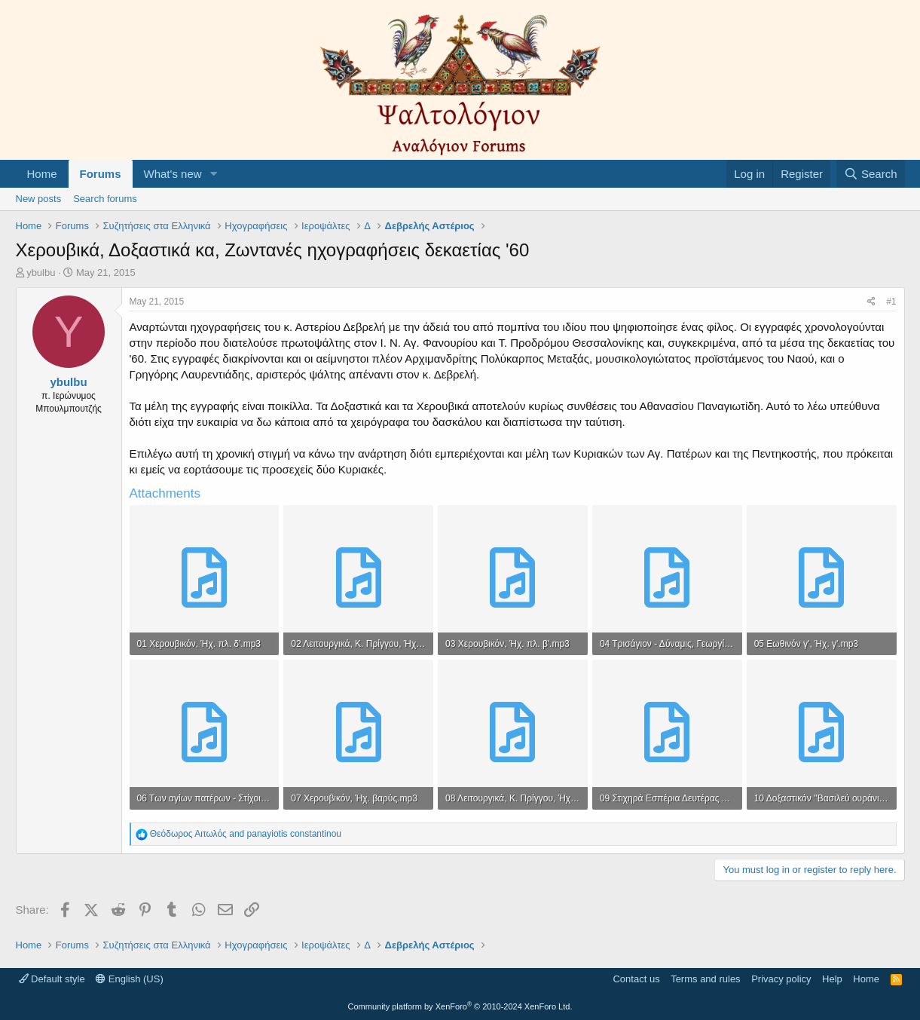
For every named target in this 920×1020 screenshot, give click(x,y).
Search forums (105, 198)
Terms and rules (705, 979)
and (245, 834)
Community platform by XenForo (460, 1006)
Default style (52, 979)
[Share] (871, 302)
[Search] (870, 174)
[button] (213, 174)
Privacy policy (781, 979)
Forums (100, 173)
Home (42, 173)
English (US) (130, 979)
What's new (173, 173)
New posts (39, 198)
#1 (891, 301)
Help (832, 979)
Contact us (636, 979)
